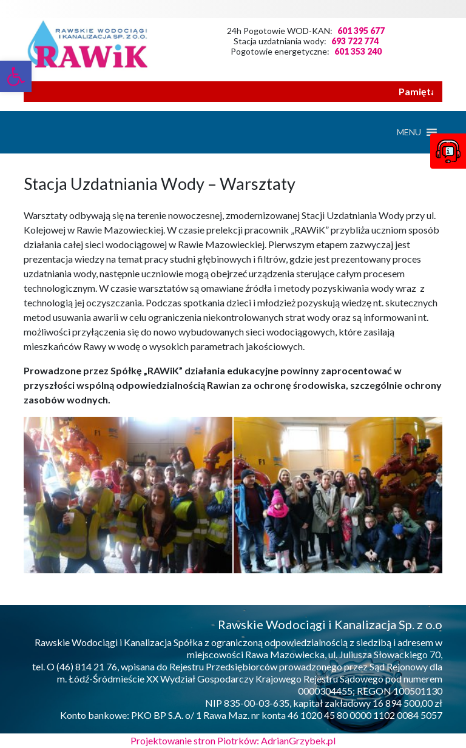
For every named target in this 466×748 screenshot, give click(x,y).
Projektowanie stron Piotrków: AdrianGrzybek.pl (233, 740)
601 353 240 (358, 51)
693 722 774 (355, 41)
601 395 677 (361, 30)
